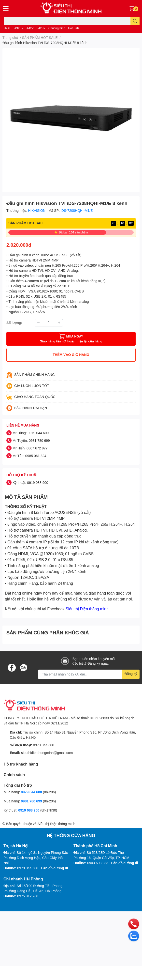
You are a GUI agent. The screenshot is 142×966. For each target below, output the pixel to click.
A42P (30, 28)
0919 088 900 (29, 810)
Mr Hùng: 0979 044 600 (31, 433)
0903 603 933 (97, 863)
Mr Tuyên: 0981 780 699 (31, 440)
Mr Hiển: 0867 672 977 (30, 448)
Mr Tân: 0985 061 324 (29, 456)
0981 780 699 (32, 801)
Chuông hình (56, 28)
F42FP (41, 28)
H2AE (7, 28)
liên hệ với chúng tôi (54, 599)
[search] (135, 21)
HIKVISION (37, 210)
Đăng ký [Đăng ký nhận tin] (131, 674)
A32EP (18, 28)
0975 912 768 (27, 896)
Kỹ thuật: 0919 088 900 (30, 482)
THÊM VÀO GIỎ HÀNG (71, 355)
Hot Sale (73, 28)
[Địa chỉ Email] (89, 674)
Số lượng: (14, 323)
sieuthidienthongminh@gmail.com (47, 753)
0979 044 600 (43, 745)
